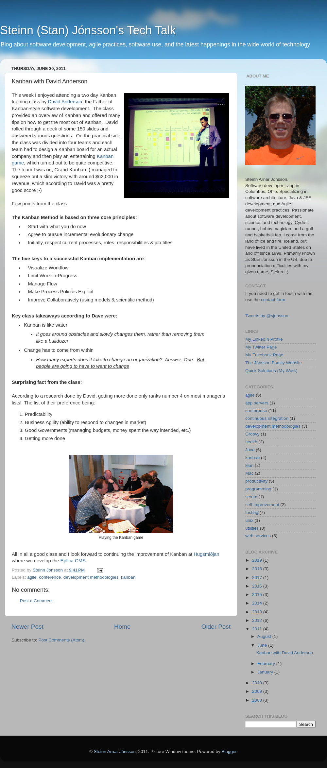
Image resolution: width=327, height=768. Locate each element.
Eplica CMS (73, 560)
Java (250, 449)
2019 (257, 560)
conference (50, 577)
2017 (257, 577)
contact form (273, 299)
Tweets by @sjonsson (266, 315)
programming (258, 488)
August (264, 636)
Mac (249, 473)
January (265, 672)
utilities (252, 528)
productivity (256, 481)
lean (249, 465)
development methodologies (91, 577)
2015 (257, 594)
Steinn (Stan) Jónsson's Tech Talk (88, 30)
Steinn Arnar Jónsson (115, 751)
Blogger (229, 751)
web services (258, 535)
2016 (257, 586)
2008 (257, 700)
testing (251, 512)
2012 (257, 620)
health (251, 441)
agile (32, 577)
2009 (257, 691)
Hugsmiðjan (206, 554)
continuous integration (266, 418)
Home (122, 626)
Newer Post (27, 626)
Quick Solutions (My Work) (271, 370)
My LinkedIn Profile (264, 339)
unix (249, 520)
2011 (257, 628)
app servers (256, 403)
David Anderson (65, 101)
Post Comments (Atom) (61, 640)
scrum (251, 496)
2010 (257, 682)
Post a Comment (36, 600)
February (266, 663)
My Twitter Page (261, 347)
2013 (257, 611)
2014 (257, 603)
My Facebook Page (264, 354)
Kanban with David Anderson (284, 652)
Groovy (252, 434)
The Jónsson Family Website (273, 362)
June (262, 645)
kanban (128, 577)
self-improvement (262, 504)
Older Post (216, 626)
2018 (257, 568)
